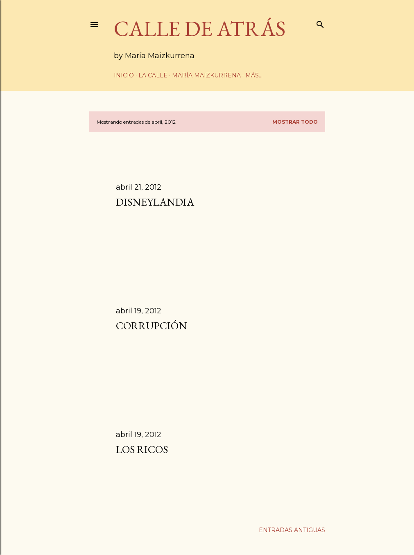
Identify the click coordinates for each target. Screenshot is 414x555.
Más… (253, 75)
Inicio (124, 75)
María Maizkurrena (206, 75)
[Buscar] (320, 23)
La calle (152, 75)
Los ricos (142, 449)
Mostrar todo (295, 122)
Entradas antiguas (292, 530)
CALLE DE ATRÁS (199, 28)
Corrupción (151, 326)
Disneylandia (155, 202)
